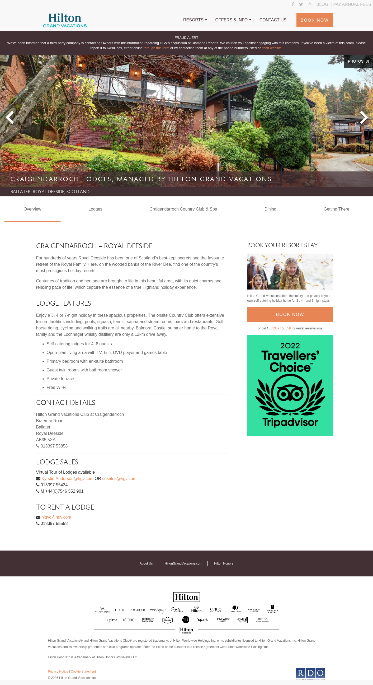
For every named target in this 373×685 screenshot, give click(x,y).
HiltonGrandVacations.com (183, 563)
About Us (146, 563)
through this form (156, 48)
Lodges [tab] (95, 209)
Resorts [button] (195, 20)
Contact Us (273, 20)
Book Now (315, 20)
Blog (322, 4)
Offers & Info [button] (233, 20)
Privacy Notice (58, 671)
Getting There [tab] (337, 209)
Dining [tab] (270, 209)
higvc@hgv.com (56, 517)
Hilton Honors (223, 563)
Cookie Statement (83, 671)
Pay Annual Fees (352, 4)
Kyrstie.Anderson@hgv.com (67, 478)
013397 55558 (281, 328)
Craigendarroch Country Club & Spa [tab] (183, 209)
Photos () (358, 61)
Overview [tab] (32, 209)
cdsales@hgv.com (119, 478)
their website (272, 48)
